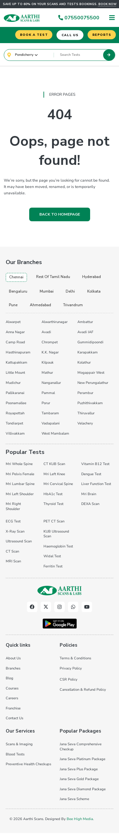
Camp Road (15, 343)
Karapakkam (87, 353)
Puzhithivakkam (90, 404)
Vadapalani (51, 424)
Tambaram (50, 414)
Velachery (85, 424)
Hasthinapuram (18, 353)
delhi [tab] (71, 292)
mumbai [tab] (47, 292)
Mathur (47, 374)
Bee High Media (80, 820)
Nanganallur (51, 384)
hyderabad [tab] (93, 277)
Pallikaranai (15, 394)
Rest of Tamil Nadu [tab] (53, 277)
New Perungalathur (92, 384)
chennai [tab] (16, 278)
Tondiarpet (14, 424)
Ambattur (85, 323)
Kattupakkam (16, 363)
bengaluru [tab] (18, 292)
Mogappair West (90, 374)
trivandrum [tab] (74, 306)
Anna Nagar (15, 333)
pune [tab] (13, 306)
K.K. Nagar (50, 353)
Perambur (85, 394)
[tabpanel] (59, 378)
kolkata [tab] (95, 292)
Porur (46, 404)
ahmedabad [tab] (41, 306)
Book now (107, 4)
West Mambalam (55, 434)
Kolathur (84, 363)
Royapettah (15, 414)
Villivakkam (15, 434)
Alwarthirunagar (55, 323)
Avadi (46, 333)
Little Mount (15, 374)
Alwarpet (13, 323)
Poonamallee (16, 404)
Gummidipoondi (90, 343)
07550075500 (78, 17)
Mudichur (13, 384)
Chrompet (50, 343)
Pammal (48, 394)
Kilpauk (48, 363)
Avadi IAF (85, 333)
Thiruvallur (86, 414)
